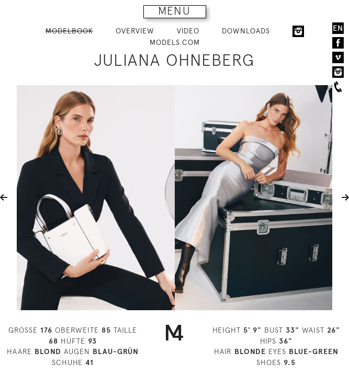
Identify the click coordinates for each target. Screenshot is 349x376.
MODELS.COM (175, 42)
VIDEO (188, 31)
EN (338, 28)
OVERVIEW (135, 31)
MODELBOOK (69, 31)
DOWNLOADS (246, 31)
